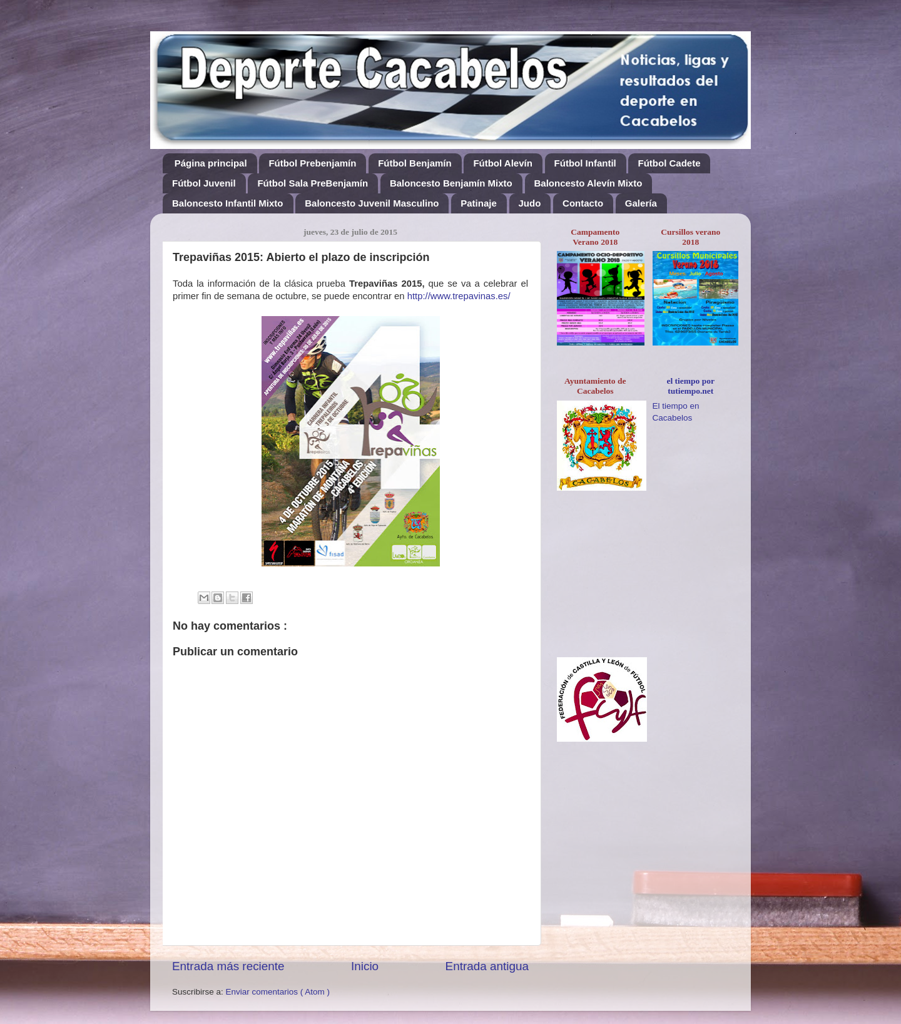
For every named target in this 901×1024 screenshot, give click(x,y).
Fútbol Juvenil (204, 183)
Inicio (365, 966)
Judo (530, 203)
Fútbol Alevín (502, 163)
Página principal (211, 163)
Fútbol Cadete (669, 163)
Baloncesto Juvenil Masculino (372, 203)
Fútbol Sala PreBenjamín (312, 183)
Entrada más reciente (228, 966)
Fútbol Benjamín (415, 163)
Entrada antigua (487, 966)
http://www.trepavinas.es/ (459, 296)
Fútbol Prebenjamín (312, 163)
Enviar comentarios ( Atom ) (278, 991)
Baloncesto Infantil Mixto (227, 203)
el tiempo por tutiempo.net (691, 386)
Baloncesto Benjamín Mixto (451, 183)
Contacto (582, 203)
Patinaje (479, 203)
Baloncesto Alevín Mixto (588, 183)
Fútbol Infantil (585, 163)
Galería (641, 203)
